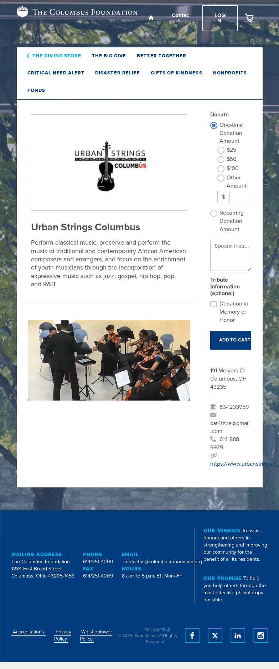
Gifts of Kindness (176, 73)
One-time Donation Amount (231, 133)
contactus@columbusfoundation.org (162, 562)
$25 (231, 149)
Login (220, 18)
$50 (232, 159)
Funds (36, 90)
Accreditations (28, 632)
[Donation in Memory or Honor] (213, 304)
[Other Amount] (240, 197)
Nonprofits (230, 73)
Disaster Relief (117, 73)
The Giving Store (56, 56)
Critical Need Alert (56, 73)
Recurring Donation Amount (231, 221)
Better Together (161, 56)
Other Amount (237, 181)
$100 (233, 168)
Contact (179, 18)
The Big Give (109, 56)
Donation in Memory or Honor (233, 312)
